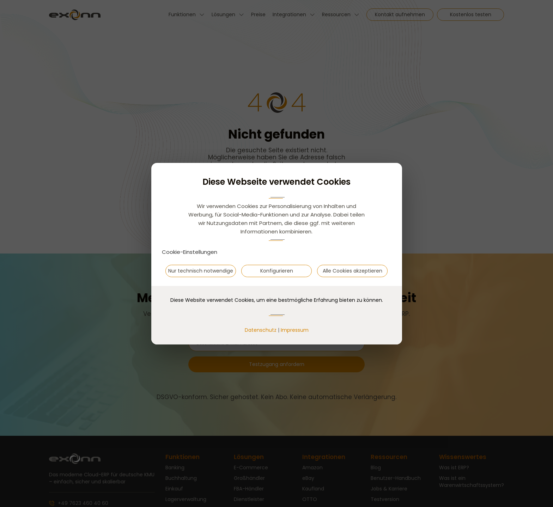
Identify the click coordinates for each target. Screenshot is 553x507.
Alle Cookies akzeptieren (352, 270)
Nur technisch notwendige (200, 270)
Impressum (295, 330)
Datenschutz (260, 330)
